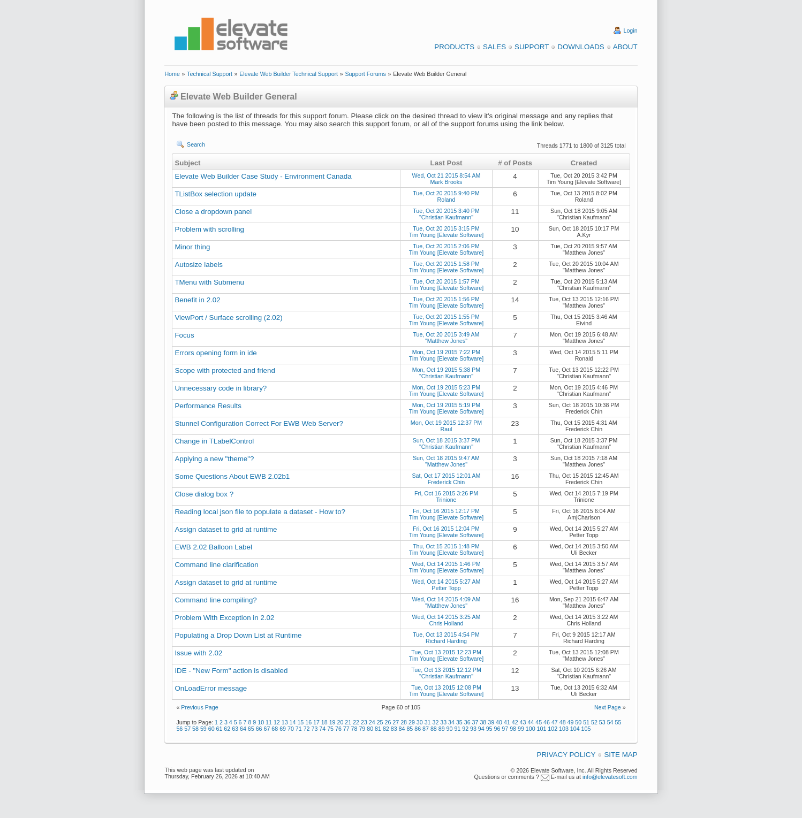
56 (179, 728)
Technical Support (209, 74)
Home (171, 74)
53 (602, 722)
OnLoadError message (211, 688)
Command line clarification (216, 565)
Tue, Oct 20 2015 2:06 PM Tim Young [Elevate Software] (446, 249)
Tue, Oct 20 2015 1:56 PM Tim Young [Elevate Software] (446, 302)
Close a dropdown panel (213, 212)
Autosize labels (199, 265)
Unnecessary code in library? (221, 388)
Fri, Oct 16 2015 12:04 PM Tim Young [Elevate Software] (446, 531)
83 (394, 728)
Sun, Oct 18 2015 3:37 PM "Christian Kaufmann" (446, 443)
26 (387, 722)
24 (372, 722)
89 (441, 728)
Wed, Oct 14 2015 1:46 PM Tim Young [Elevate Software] (446, 567)
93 (473, 728)
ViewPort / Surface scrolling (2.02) (228, 318)
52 (594, 722)
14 (293, 722)
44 (530, 722)
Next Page (607, 707)
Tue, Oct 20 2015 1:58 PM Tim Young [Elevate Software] (446, 267)
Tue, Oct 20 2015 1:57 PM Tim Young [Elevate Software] (446, 284)
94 (481, 728)
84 (402, 728)
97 (505, 728)
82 (386, 728)
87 (425, 728)
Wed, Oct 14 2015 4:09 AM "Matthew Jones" (446, 602)
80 (370, 728)
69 (282, 728)
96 (497, 728)
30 (420, 722)
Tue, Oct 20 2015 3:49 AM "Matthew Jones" (446, 337)
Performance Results (208, 406)
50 (578, 722)
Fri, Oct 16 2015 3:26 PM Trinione (446, 496)
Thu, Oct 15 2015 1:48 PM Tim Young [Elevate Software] (446, 549)
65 (251, 728)
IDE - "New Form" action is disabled (231, 671)
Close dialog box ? (204, 494)
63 (235, 728)
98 (513, 728)
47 (554, 722)
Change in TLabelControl (214, 441)
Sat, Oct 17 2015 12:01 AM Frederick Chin (446, 478)
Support (532, 47)
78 (354, 728)
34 (451, 722)
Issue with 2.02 (198, 653)
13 (285, 722)
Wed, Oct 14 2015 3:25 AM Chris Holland (446, 620)
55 (618, 722)
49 (571, 722)
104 (575, 728)
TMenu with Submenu (209, 282)
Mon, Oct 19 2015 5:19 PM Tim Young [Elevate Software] (446, 408)
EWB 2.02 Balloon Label (213, 547)
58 (195, 728)
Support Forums (365, 74)
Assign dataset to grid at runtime (226, 529)
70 (290, 728)
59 (203, 728)
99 (521, 728)
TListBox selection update (215, 194)
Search (196, 144)
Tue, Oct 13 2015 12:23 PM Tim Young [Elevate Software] (446, 655)
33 (443, 722)
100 (530, 728)
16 (308, 722)
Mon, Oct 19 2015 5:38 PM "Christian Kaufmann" (446, 372)
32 (435, 722)
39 (491, 722)
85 (409, 728)
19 (332, 722)
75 (330, 728)
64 (243, 728)
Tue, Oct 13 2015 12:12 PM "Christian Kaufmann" (446, 673)
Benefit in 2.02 (197, 300)
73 (314, 728)
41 (507, 722)
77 (346, 728)
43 (523, 722)
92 (465, 728)
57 (187, 728)
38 (483, 722)
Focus (184, 335)
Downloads (580, 47)
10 (261, 722)
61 (219, 728)
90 (450, 728)
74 (322, 728)
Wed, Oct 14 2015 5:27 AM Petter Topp (446, 584)
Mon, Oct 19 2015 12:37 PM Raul (446, 425)
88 (433, 728)
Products (454, 47)
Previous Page (199, 707)
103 (564, 728)
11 (269, 722)
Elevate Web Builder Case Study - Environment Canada (263, 176)
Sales (494, 47)
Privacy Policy (566, 755)
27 (395, 722)
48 (562, 722)
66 (259, 728)
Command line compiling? (215, 600)
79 (362, 728)
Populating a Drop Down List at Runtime (238, 635)
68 (274, 728)
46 (546, 722)
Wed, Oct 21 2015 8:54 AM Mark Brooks (446, 178)
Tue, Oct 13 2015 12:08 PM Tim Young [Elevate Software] (446, 690)
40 (499, 722)
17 (316, 722)
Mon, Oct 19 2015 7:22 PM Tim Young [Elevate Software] (446, 355)
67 (267, 728)
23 (364, 722)
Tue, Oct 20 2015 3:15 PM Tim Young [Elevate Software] (446, 231)
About (625, 47)
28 (403, 722)
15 (300, 722)
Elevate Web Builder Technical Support (288, 74)
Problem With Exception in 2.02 (224, 618)
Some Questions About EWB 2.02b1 (232, 476)
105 (586, 728)
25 (380, 722)
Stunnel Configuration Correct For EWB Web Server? (259, 423)
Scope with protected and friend (225, 370)
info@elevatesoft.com (610, 777)
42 (515, 722)
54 (610, 722)
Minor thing (192, 247)
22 (356, 722)
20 (340, 722)
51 (586, 722)
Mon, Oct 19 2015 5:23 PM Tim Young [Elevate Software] (446, 390)
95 (489, 728)
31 (428, 722)
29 (411, 722)
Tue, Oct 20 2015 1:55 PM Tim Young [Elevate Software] (446, 320)
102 (552, 728)
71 (299, 728)
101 (542, 728)
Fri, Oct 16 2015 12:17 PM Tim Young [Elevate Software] (446, 514)
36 (467, 722)
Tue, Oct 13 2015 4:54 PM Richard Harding (446, 637)
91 (457, 728)
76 (338, 728)
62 (227, 728)
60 (211, 728)
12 (277, 722)
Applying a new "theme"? (214, 459)
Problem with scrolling (209, 229)
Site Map (620, 755)
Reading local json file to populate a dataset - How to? (260, 512)
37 (475, 722)
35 (459, 722)
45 (538, 722)
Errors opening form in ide (215, 353)
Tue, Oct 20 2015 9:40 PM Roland (446, 196)
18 (324, 722)
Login (631, 30)
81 (378, 728)
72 (307, 728)
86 (417, 728)
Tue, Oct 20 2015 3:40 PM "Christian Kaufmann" (446, 214)
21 (348, 722)
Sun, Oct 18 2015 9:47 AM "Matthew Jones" (446, 461)
